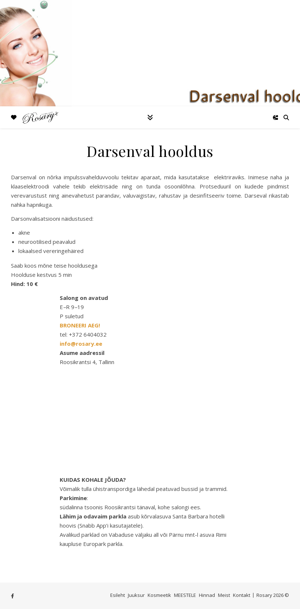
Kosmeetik (159, 595)
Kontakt (241, 595)
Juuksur (136, 595)
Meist (224, 595)
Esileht (117, 595)
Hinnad (207, 595)
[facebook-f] (12, 596)
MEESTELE (185, 595)
